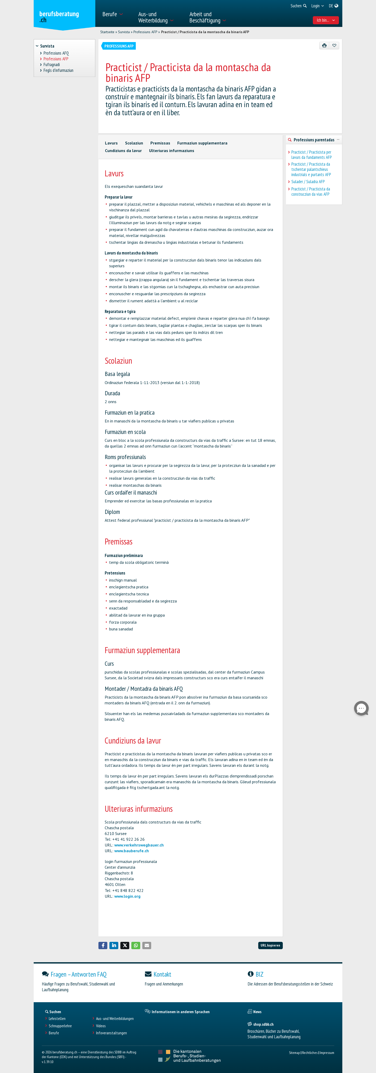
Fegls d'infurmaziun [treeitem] (59, 70)
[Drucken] (324, 45)
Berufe (54, 1032)
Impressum (327, 1052)
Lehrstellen (57, 1018)
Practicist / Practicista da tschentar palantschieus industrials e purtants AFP (311, 169)
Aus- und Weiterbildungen (115, 1018)
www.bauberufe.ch (131, 850)
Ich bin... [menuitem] (326, 20)
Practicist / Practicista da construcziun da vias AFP (310, 191)
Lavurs (111, 143)
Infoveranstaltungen (111, 1032)
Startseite (107, 32)
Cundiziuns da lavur (123, 150)
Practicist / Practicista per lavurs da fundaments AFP (311, 154)
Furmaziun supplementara (202, 143)
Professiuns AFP (145, 32)
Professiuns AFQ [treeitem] (56, 53)
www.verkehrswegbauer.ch (139, 845)
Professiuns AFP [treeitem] (56, 59)
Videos (101, 1025)
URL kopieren (270, 945)
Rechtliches (310, 1052)
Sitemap (294, 1052)
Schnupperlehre (60, 1025)
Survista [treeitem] (47, 46)
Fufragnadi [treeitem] (52, 64)
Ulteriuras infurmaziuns (171, 150)
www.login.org (127, 896)
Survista (124, 32)
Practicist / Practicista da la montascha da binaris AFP (205, 32)
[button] (102, 945)
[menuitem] (117, 13)
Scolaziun (134, 143)
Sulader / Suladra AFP (308, 181)
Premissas (160, 143)
